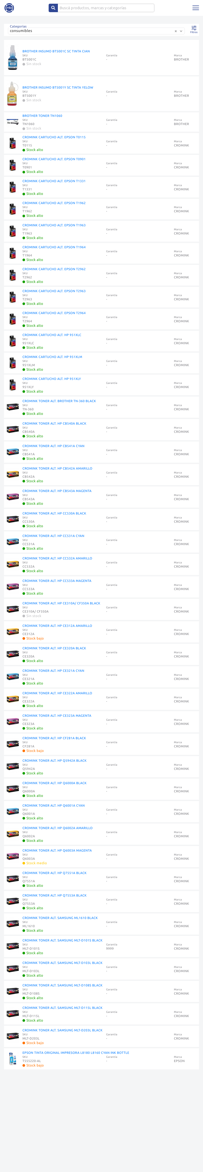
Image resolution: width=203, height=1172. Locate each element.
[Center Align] (53, 8)
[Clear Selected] (175, 31)
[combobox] (97, 33)
